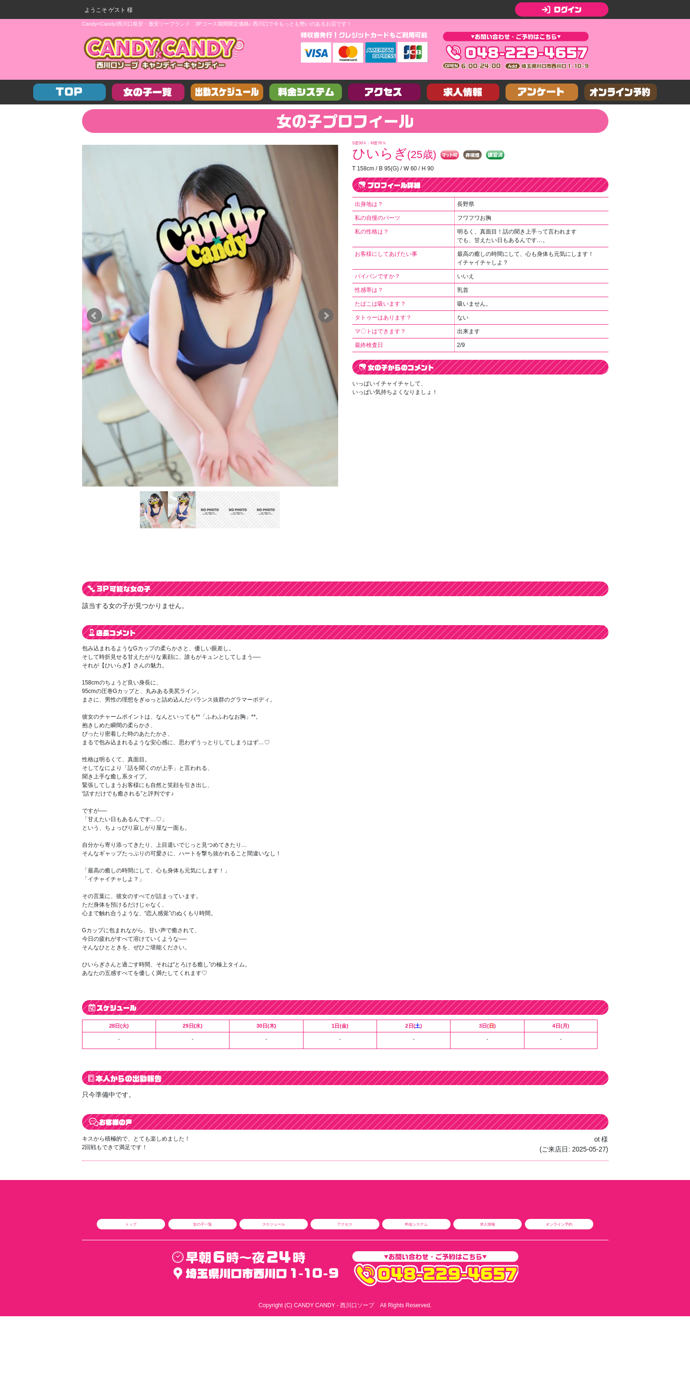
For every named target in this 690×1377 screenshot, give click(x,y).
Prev (94, 315)
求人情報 (487, 1224)
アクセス (344, 1224)
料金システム (416, 1224)
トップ (131, 1224)
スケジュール (273, 1224)
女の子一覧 (202, 1224)
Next (325, 315)
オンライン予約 (559, 1224)
